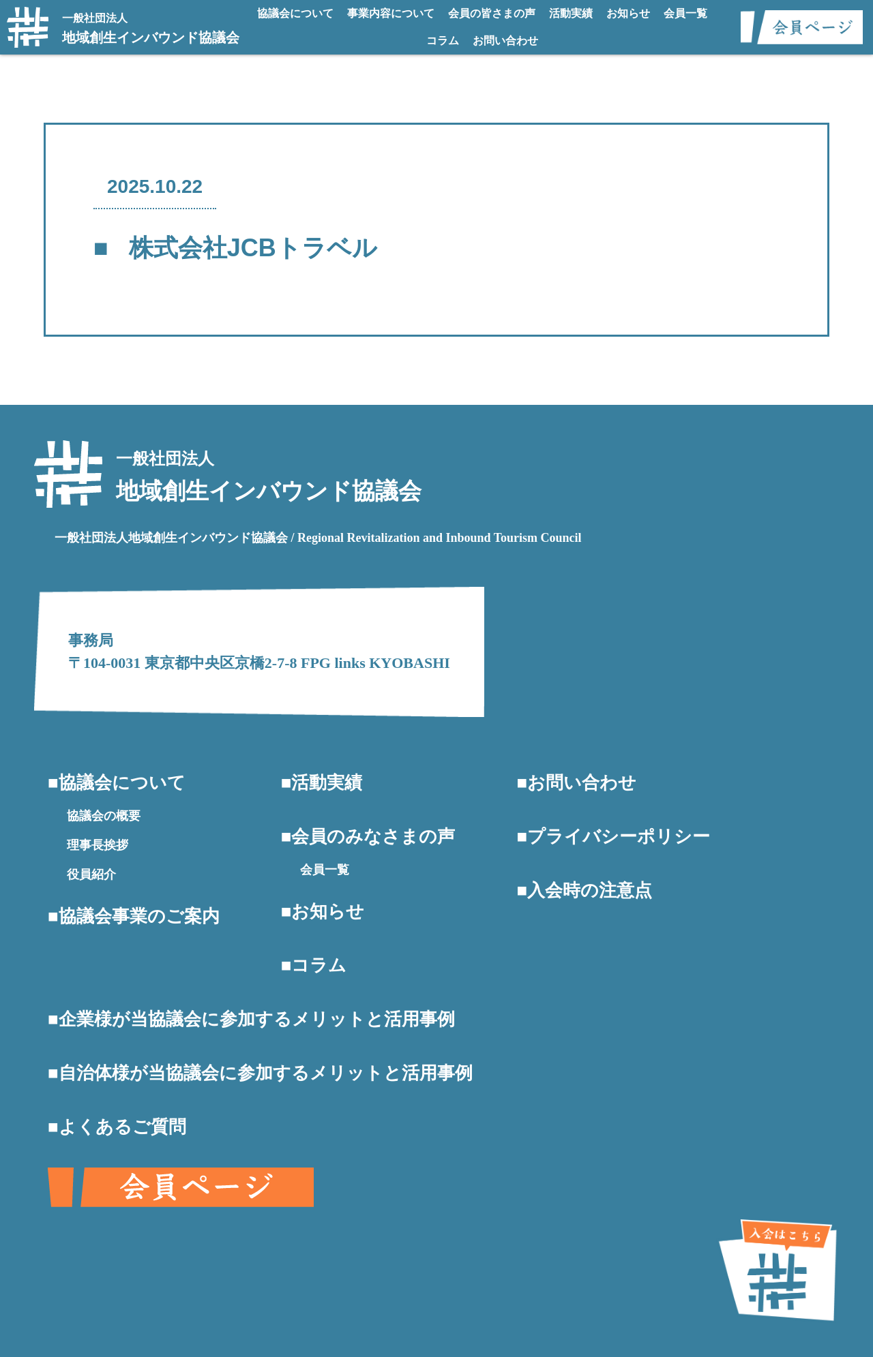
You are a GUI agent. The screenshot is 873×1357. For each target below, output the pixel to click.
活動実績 (571, 13)
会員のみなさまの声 (373, 837)
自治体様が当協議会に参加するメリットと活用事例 (266, 1073)
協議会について (295, 13)
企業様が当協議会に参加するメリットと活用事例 (257, 1019)
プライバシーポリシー (618, 837)
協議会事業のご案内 (139, 916)
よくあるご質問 (122, 1127)
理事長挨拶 (97, 845)
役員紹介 (91, 874)
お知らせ (628, 13)
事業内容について (390, 13)
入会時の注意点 (589, 890)
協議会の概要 (103, 816)
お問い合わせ (505, 40)
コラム (442, 40)
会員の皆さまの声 (491, 13)
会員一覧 (685, 13)
